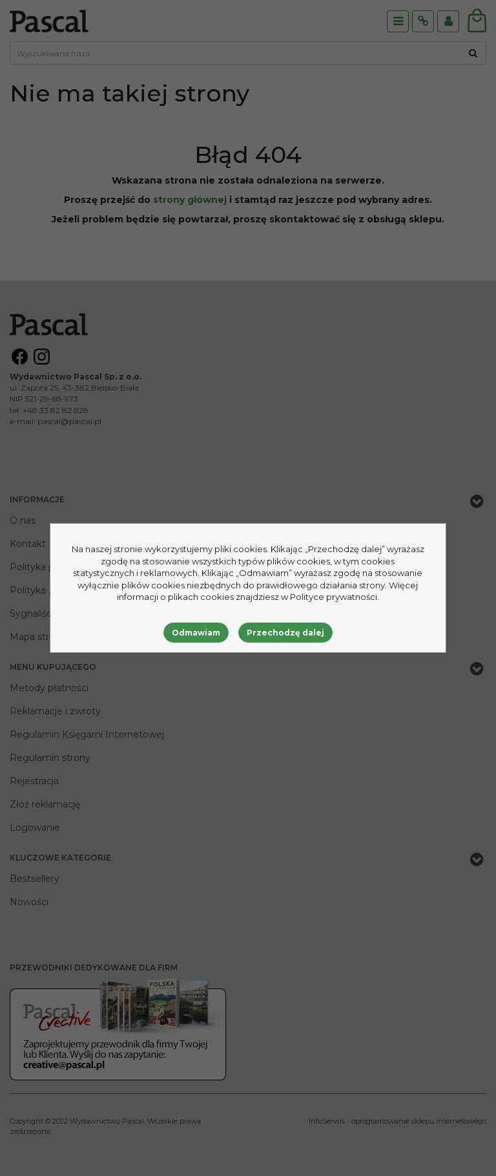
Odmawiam (196, 632)
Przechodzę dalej (285, 632)
